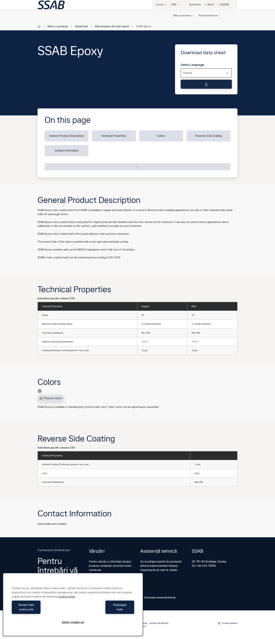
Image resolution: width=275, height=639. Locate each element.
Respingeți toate (104, 609)
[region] (73, 606)
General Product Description (66, 136)
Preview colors (51, 398)
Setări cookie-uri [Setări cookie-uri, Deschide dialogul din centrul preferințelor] (73, 622)
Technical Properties (113, 136)
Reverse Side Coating (208, 136)
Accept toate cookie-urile (41, 609)
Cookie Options (227, 623)
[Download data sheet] (206, 84)
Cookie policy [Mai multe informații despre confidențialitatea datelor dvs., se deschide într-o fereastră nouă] (67, 601)
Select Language (192, 64)
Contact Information (67, 150)
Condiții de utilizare (158, 623)
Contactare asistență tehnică (157, 597)
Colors (161, 136)
